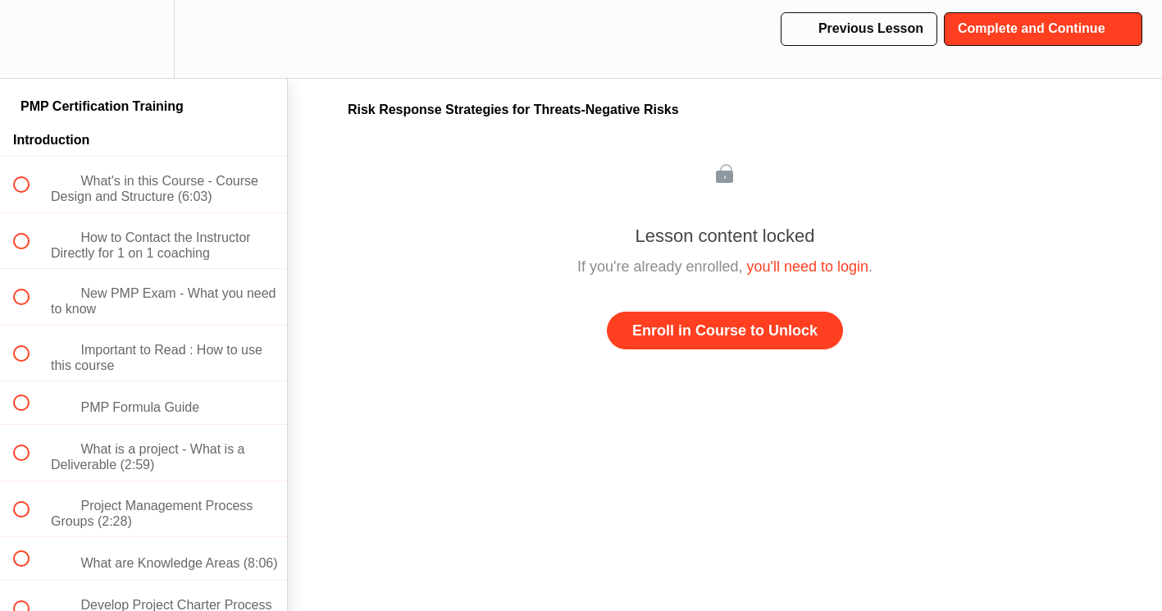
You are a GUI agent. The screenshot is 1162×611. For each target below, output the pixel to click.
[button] (30, 39)
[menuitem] (143, 39)
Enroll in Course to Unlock (725, 330)
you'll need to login (808, 266)
